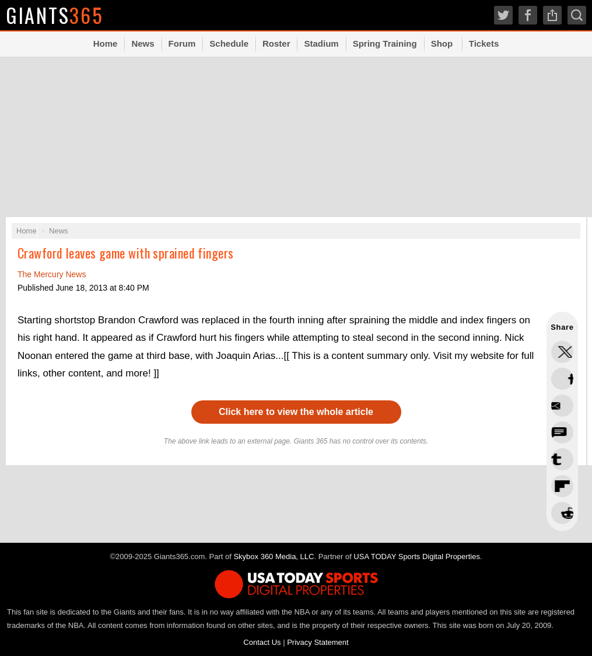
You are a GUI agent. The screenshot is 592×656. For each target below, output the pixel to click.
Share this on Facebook (562, 379)
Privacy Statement (318, 642)
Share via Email (562, 513)
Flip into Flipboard (562, 459)
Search (577, 15)
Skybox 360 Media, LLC (273, 556)
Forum (182, 43)
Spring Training (385, 43)
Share (552, 15)
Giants (55, 15)
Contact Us (262, 642)
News (142, 43)
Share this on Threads (562, 406)
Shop (442, 43)
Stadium (321, 43)
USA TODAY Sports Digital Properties (416, 556)
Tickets (484, 43)
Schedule (228, 43)
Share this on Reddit (562, 486)
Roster (276, 43)
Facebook (528, 15)
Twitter (503, 15)
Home (105, 43)
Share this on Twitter (562, 352)
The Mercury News (51, 274)
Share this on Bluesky (562, 432)
